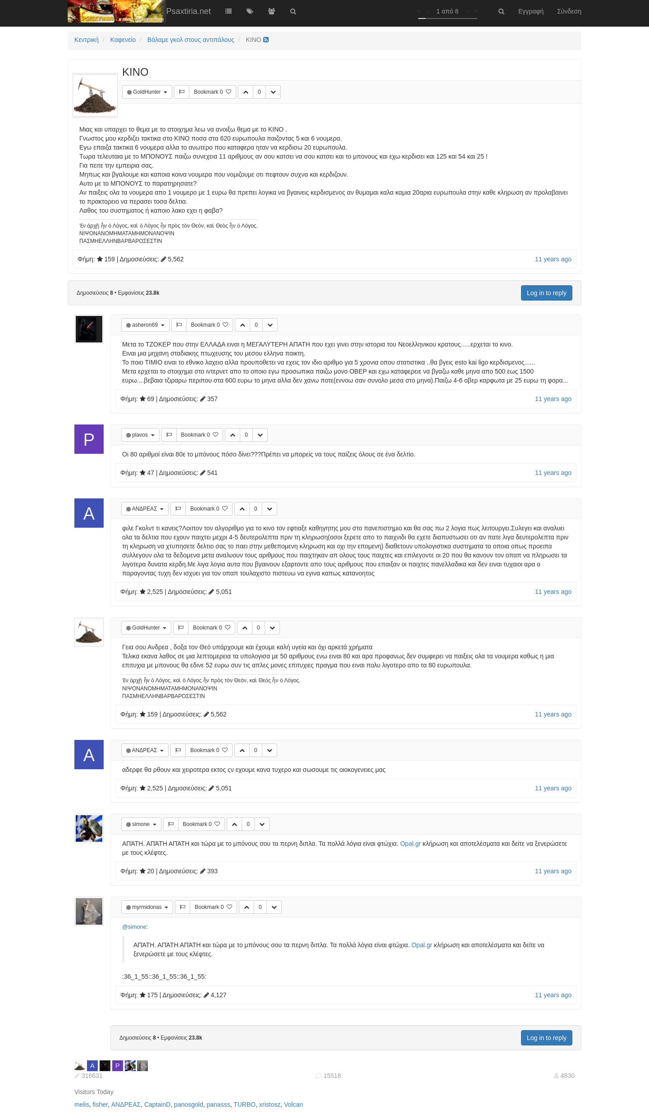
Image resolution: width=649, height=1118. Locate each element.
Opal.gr (410, 843)
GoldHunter (147, 92)
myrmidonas (147, 907)
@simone (134, 927)
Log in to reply (547, 293)
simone (141, 824)
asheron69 (145, 325)
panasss (218, 1104)
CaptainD (157, 1104)
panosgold (188, 1104)
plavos (140, 435)
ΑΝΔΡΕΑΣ (145, 509)
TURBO (244, 1104)
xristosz (269, 1104)
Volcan (293, 1104)
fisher (99, 1104)
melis (81, 1104)
